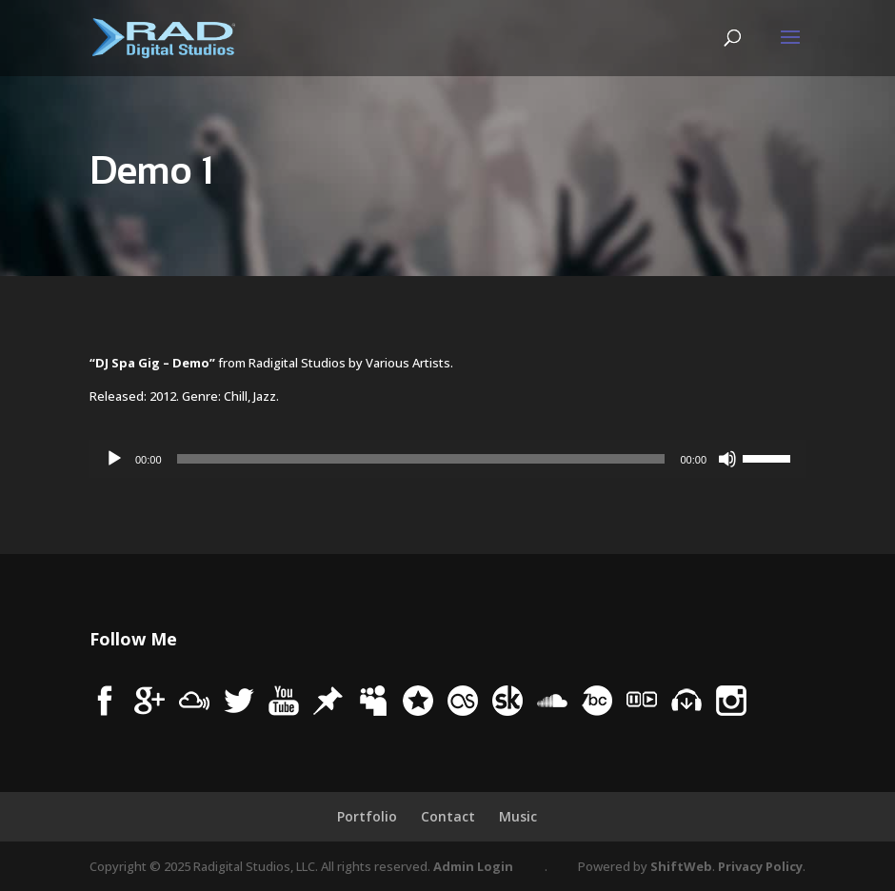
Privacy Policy (760, 866)
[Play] (114, 458)
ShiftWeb (681, 866)
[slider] (421, 459)
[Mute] (727, 458)
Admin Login (473, 866)
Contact (448, 816)
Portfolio (367, 816)
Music (518, 816)
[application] (448, 459)
